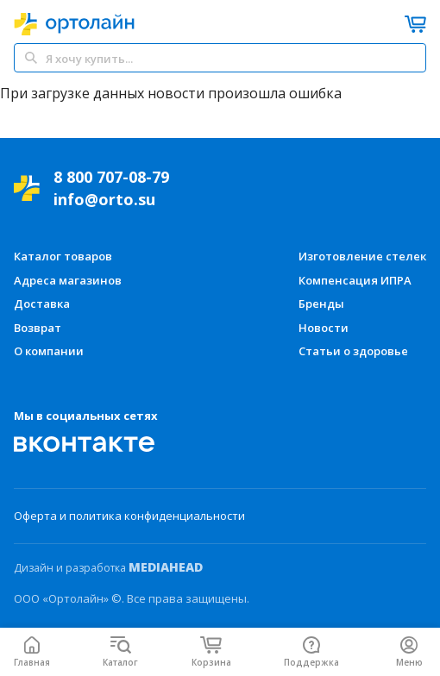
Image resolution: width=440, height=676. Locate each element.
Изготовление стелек (362, 256)
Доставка (42, 303)
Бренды (321, 303)
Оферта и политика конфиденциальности (129, 515)
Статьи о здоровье (353, 351)
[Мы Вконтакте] (84, 444)
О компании (49, 351)
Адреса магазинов (68, 280)
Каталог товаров (63, 256)
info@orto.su (104, 199)
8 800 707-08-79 (111, 176)
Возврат (37, 327)
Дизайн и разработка (108, 567)
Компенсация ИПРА (355, 280)
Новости (324, 327)
